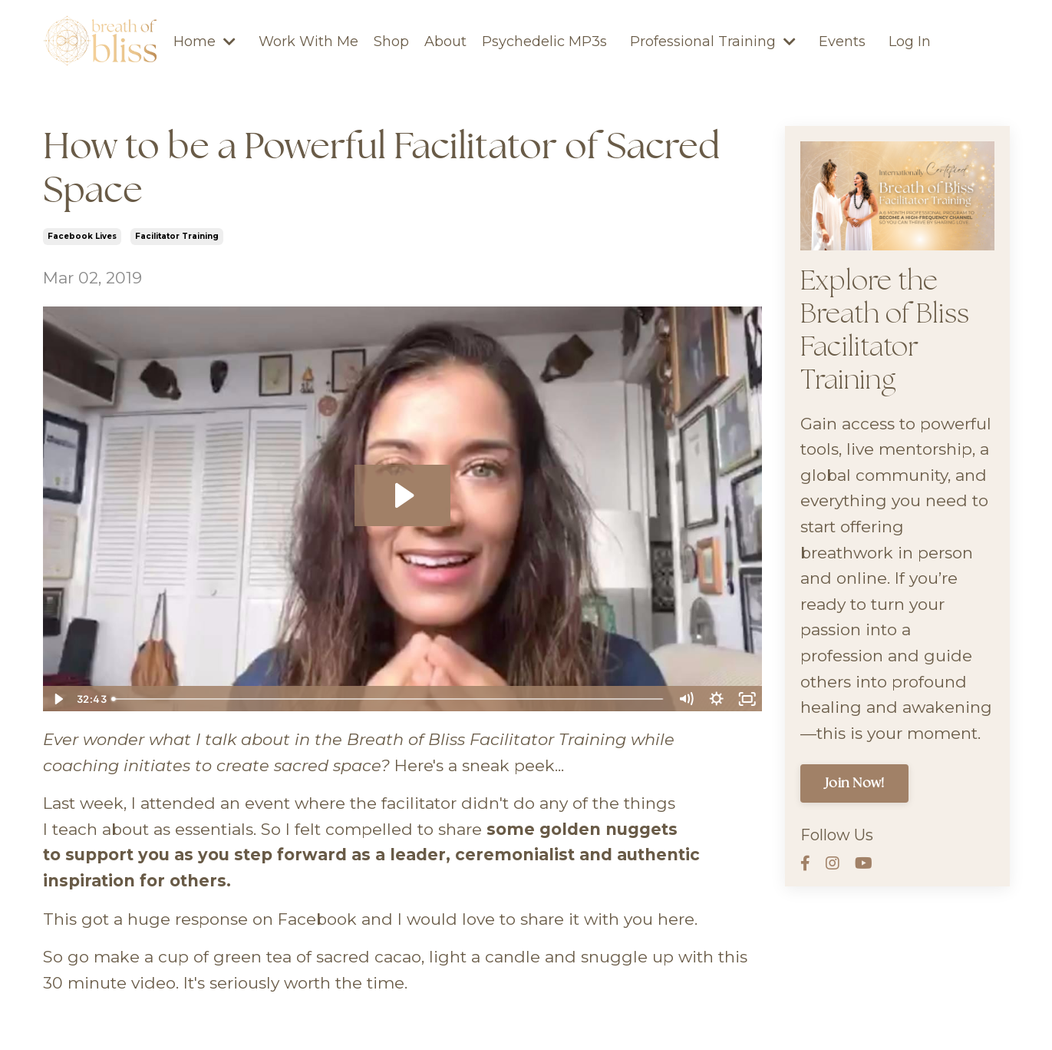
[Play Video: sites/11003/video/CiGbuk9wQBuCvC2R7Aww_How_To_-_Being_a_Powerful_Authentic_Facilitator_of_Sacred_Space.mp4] (402, 495)
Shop (391, 41)
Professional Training (713, 41)
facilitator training (177, 236)
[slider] (388, 699)
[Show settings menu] (716, 699)
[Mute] (686, 699)
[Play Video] (57, 699)
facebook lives (82, 236)
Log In (910, 41)
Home (204, 41)
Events (842, 41)
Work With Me (308, 41)
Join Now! (854, 783)
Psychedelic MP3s (544, 41)
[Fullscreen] (747, 699)
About (445, 41)
